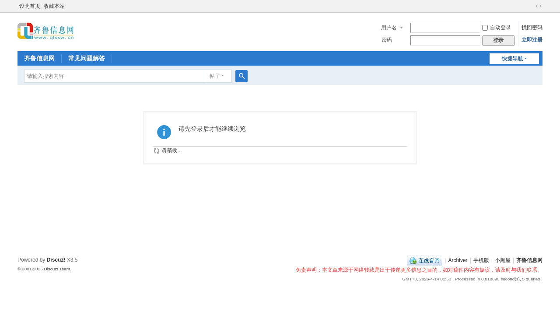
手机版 (481, 260)
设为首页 (29, 6)
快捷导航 (512, 59)
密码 (387, 40)
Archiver (458, 260)
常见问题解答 (86, 58)
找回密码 (532, 27)
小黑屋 (503, 260)
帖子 (215, 76)
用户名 (389, 27)
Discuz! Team (57, 268)
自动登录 (496, 27)
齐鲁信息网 (39, 58)
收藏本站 (54, 6)
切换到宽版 (538, 6)
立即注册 (532, 40)
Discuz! (56, 260)
